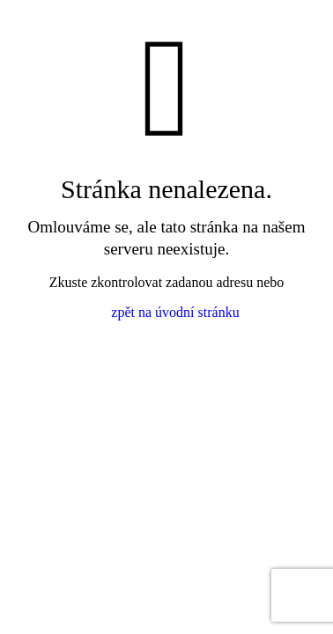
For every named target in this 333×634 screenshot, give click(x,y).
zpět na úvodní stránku (175, 312)
